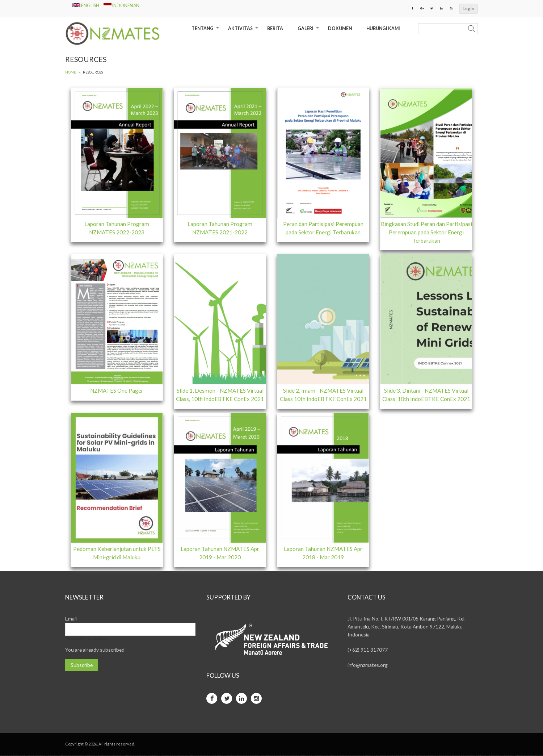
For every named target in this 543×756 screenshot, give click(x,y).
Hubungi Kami (383, 29)
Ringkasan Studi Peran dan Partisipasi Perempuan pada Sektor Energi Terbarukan (426, 232)
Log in (468, 9)
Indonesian (122, 5)
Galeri (309, 31)
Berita (275, 29)
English (86, 5)
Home (70, 73)
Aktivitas (244, 31)
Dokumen (340, 29)
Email (71, 620)
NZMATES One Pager (117, 391)
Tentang (206, 31)
